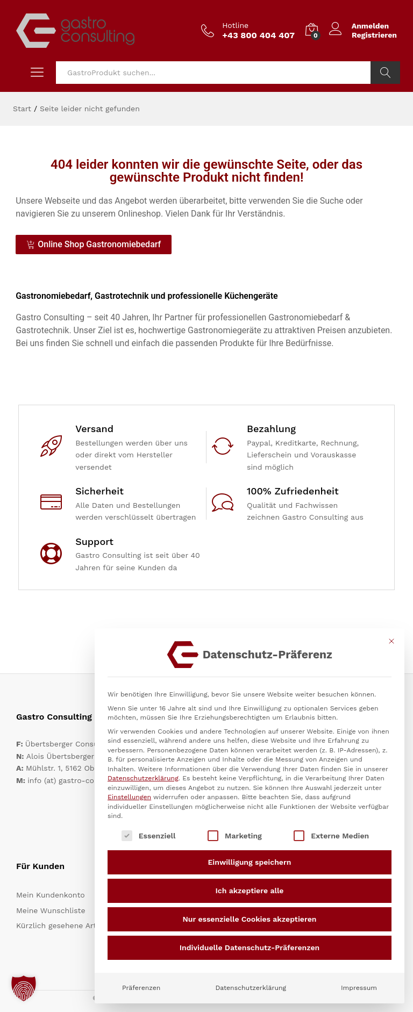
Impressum (359, 988)
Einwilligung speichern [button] (249, 862)
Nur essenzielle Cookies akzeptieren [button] (250, 919)
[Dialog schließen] (391, 641)
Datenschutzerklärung (143, 778)
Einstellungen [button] (129, 797)
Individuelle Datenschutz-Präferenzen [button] (250, 947)
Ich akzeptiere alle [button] (250, 890)
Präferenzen (141, 988)
